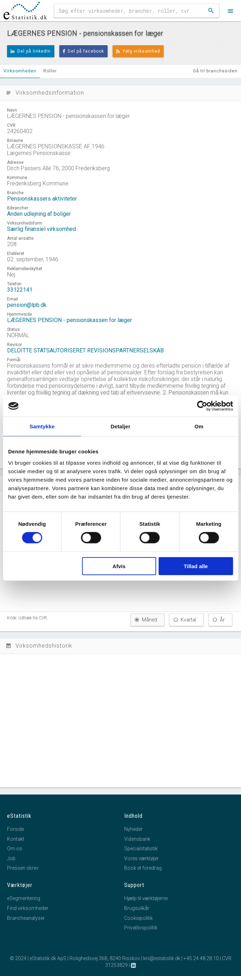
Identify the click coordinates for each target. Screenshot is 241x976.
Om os (14, 848)
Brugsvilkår (136, 908)
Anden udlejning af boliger (39, 213)
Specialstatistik (141, 848)
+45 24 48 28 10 (201, 958)
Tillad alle (196, 566)
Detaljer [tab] (121, 426)
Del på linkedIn (31, 51)
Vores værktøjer (141, 858)
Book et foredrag (143, 868)
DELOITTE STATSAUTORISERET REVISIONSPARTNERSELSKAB (85, 350)
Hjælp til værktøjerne (146, 898)
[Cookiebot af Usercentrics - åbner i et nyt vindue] (202, 406)
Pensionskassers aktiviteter (42, 198)
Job (11, 858)
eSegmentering (23, 898)
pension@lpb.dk (27, 305)
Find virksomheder (27, 908)
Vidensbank (137, 839)
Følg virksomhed (138, 51)
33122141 (19, 289)
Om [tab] (198, 426)
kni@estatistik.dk (161, 958)
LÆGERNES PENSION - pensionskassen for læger (69, 320)
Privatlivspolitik (140, 927)
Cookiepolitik (138, 918)
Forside (15, 829)
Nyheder (133, 829)
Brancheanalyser (26, 918)
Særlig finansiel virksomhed (41, 229)
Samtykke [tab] (42, 426)
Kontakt (15, 839)
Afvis (119, 566)
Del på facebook (83, 51)
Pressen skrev (22, 868)
